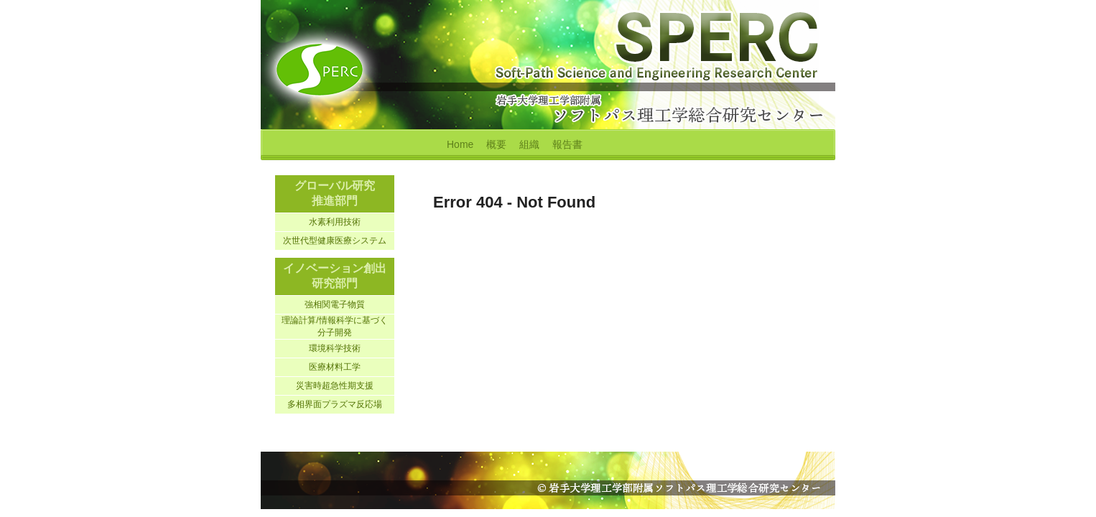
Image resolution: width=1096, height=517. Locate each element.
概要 (496, 144)
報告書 (567, 144)
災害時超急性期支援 (334, 386)
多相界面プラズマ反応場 (334, 404)
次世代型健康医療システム (334, 241)
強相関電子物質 (335, 304)
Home (460, 144)
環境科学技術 (335, 348)
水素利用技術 (335, 222)
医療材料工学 (335, 367)
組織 (529, 144)
